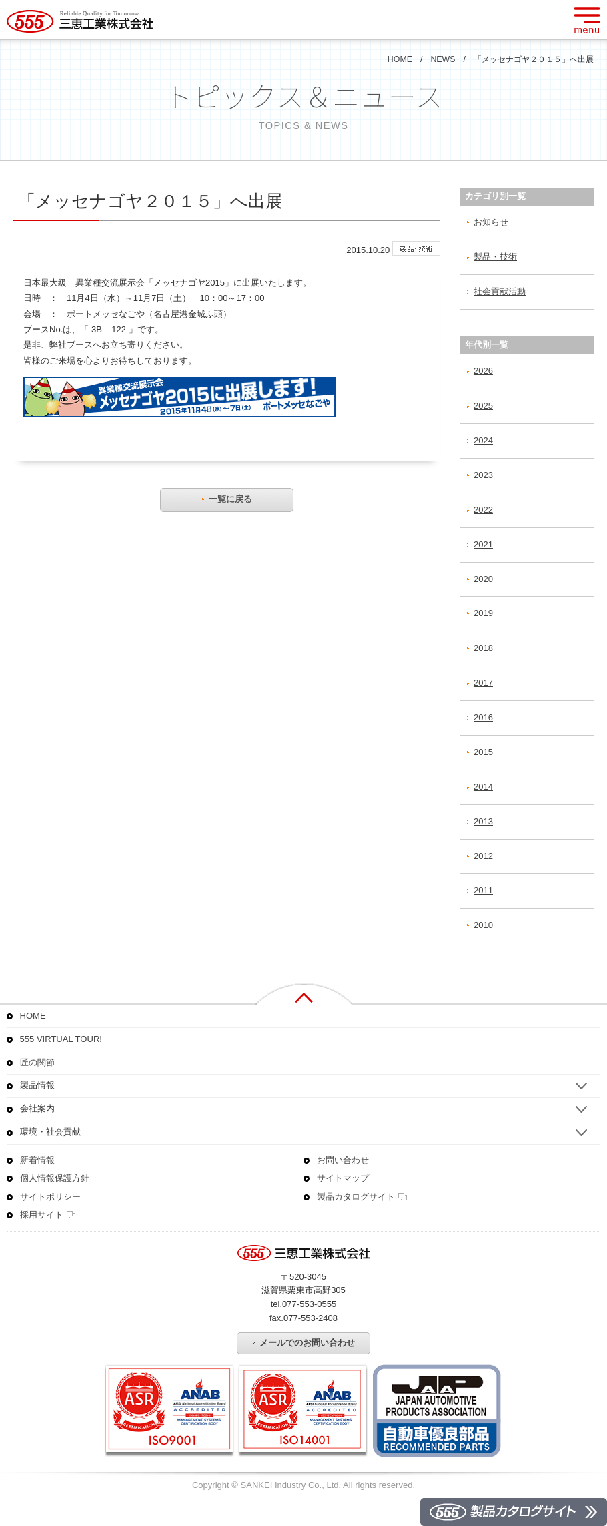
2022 (483, 510)
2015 (483, 752)
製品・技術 (495, 257)
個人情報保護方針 (54, 1178)
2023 (483, 475)
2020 (483, 579)
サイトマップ (343, 1178)
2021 (483, 544)
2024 (483, 440)
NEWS (442, 59)
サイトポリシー (50, 1197)
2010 (483, 925)
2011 (483, 890)
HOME (400, 59)
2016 (483, 717)
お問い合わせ (343, 1160)
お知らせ (491, 222)
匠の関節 (37, 1062)
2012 (483, 856)
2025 (483, 406)
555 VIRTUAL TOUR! (61, 1039)
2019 (483, 613)
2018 (483, 648)
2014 (483, 787)
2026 (483, 371)
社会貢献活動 (500, 291)
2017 (483, 683)
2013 (483, 821)
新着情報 (37, 1160)
